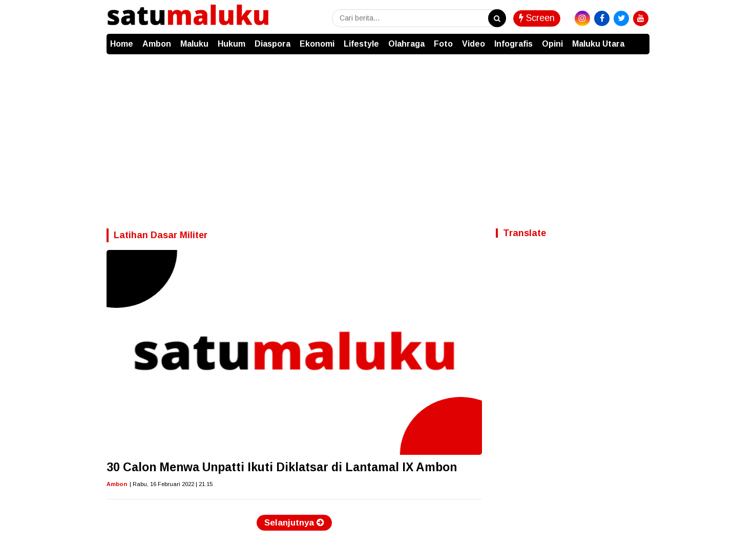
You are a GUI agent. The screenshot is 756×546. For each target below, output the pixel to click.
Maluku (194, 43)
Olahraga (406, 43)
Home (121, 43)
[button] (639, 39)
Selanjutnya (294, 523)
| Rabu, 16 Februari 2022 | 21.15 (171, 484)
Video (473, 43)
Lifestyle (361, 43)
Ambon (156, 43)
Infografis (513, 43)
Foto (443, 43)
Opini (552, 43)
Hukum (231, 43)
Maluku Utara (598, 43)
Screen (537, 18)
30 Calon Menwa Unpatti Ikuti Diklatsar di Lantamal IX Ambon (282, 467)
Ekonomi (317, 43)
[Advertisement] (378, 131)
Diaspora (272, 43)
